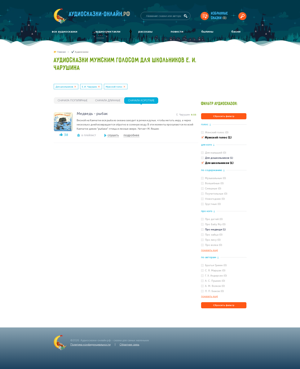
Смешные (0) (213, 188)
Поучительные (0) (216, 193)
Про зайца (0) (214, 234)
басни (235, 31)
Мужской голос (114, 86)
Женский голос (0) (216, 132)
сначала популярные (72, 100)
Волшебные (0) (214, 183)
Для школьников (64, 86)
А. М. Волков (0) (215, 286)
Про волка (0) (213, 245)
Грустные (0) (213, 204)
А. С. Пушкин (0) (215, 280)
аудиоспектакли (107, 31)
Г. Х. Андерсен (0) (216, 275)
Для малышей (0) (215, 152)
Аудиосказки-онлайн (99, 15)
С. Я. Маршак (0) (215, 270)
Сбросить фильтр (223, 116)
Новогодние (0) (215, 198)
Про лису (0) (213, 239)
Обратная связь (129, 344)
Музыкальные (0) (215, 178)
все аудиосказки (64, 31)
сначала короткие (141, 100)
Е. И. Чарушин (89, 86)
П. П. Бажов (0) (214, 291)
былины (207, 31)
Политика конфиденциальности (90, 344)
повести (177, 31)
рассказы (145, 31)
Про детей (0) (214, 219)
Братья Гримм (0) (216, 265)
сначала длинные (107, 100)
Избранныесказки (219, 15)
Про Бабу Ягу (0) (215, 224)
